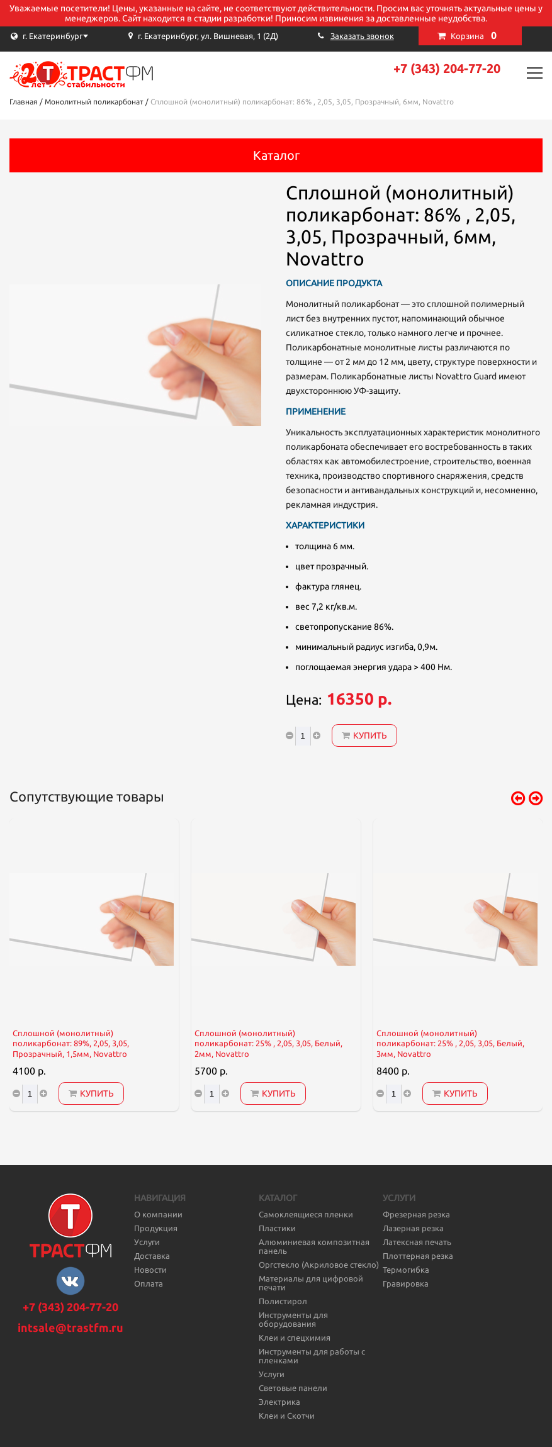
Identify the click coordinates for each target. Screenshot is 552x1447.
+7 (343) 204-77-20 (446, 68)
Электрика (279, 1401)
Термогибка (406, 1269)
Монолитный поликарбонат (94, 102)
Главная (23, 102)
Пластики (277, 1228)
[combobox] (72, 35)
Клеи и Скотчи (287, 1415)
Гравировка (406, 1283)
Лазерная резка (413, 1228)
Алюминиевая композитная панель (314, 1246)
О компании (158, 1214)
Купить (364, 735)
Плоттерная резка (418, 1255)
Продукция (155, 1228)
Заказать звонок (362, 35)
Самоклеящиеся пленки (306, 1214)
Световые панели (293, 1387)
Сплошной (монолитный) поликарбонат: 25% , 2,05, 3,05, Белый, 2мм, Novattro (268, 1044)
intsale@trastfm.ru (70, 1327)
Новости (150, 1269)
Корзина (474, 35)
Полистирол (283, 1301)
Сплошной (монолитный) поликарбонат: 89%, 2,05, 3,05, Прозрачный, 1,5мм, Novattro (71, 1044)
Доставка (152, 1255)
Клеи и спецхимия (294, 1337)
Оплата (148, 1283)
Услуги (147, 1241)
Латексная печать (417, 1241)
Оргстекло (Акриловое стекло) (319, 1264)
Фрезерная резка (416, 1214)
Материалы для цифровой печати (311, 1283)
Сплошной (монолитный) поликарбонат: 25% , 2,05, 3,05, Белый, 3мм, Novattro (450, 1044)
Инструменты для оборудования (293, 1319)
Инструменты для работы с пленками (312, 1356)
